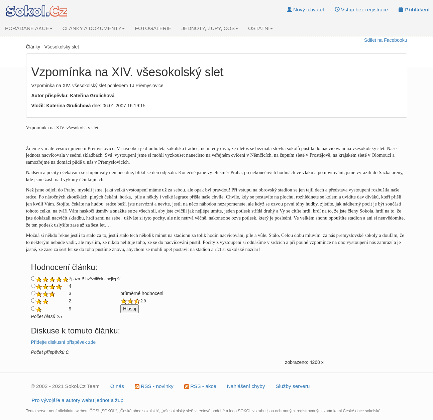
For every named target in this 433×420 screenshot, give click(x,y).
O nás (117, 386)
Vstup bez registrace (361, 9)
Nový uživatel (305, 9)
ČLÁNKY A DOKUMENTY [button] (94, 28)
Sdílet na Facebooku (385, 40)
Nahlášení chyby (246, 386)
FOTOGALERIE (153, 28)
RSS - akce (200, 386)
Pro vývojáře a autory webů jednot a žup (78, 400)
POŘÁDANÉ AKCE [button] (28, 28)
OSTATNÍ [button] (260, 28)
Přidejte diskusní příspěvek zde (63, 342)
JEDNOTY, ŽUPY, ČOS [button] (210, 28)
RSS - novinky (154, 386)
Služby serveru (293, 386)
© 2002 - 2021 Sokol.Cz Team (65, 386)
